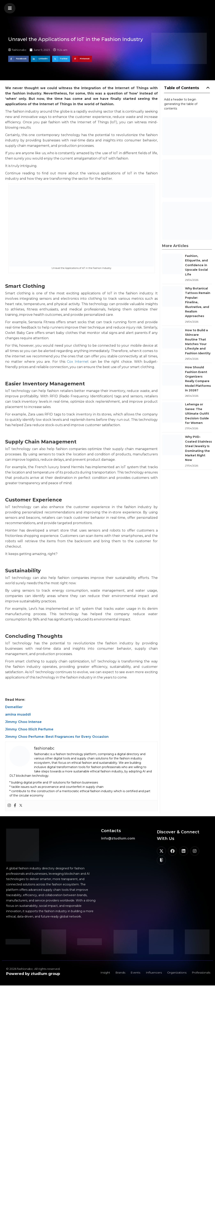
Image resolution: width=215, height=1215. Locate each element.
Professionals (200, 973)
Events (133, 973)
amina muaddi (18, 714)
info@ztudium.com (118, 838)
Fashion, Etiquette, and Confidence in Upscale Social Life (196, 265)
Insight (102, 973)
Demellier (14, 707)
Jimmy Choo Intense (23, 722)
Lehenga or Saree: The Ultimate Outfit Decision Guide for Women (197, 413)
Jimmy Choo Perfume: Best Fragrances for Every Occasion (57, 737)
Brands (118, 973)
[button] (9, 8)
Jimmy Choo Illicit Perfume (29, 729)
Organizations (175, 973)
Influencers (152, 973)
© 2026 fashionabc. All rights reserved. (33, 969)
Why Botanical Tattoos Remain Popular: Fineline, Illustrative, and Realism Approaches (197, 302)
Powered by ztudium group (33, 973)
